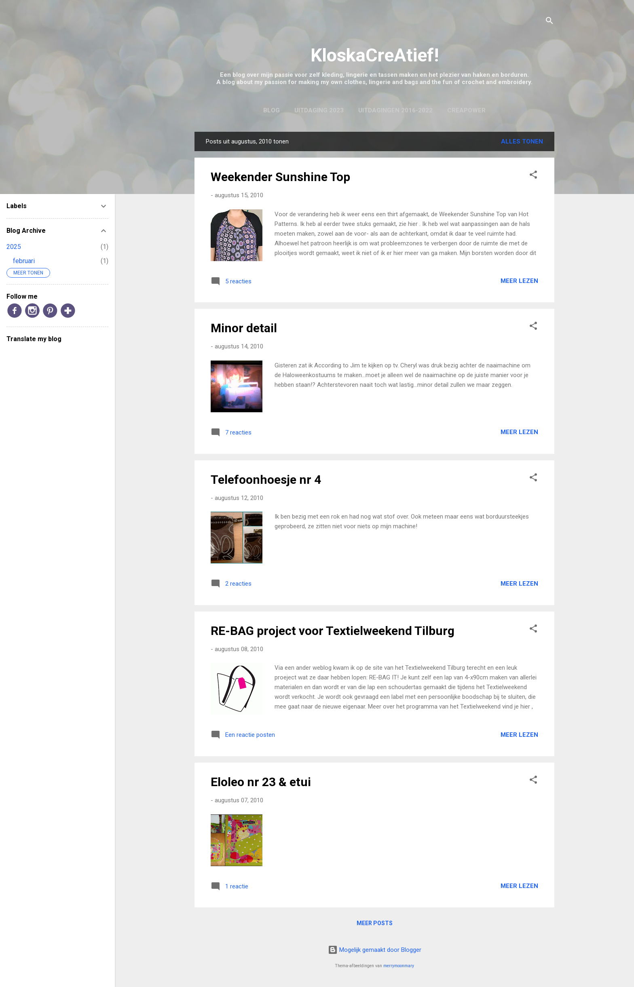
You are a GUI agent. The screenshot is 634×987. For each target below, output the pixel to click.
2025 (13, 247)
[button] (533, 176)
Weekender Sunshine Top (280, 177)
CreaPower (466, 110)
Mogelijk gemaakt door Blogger (374, 949)
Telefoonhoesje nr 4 (266, 479)
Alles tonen (522, 141)
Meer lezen (519, 281)
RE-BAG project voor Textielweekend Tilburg (332, 631)
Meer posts (375, 923)
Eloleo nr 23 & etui (261, 782)
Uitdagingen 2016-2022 (395, 110)
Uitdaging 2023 (319, 110)
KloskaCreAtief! (375, 55)
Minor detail (244, 328)
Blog (271, 110)
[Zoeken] (549, 22)
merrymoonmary (398, 965)
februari (24, 261)
